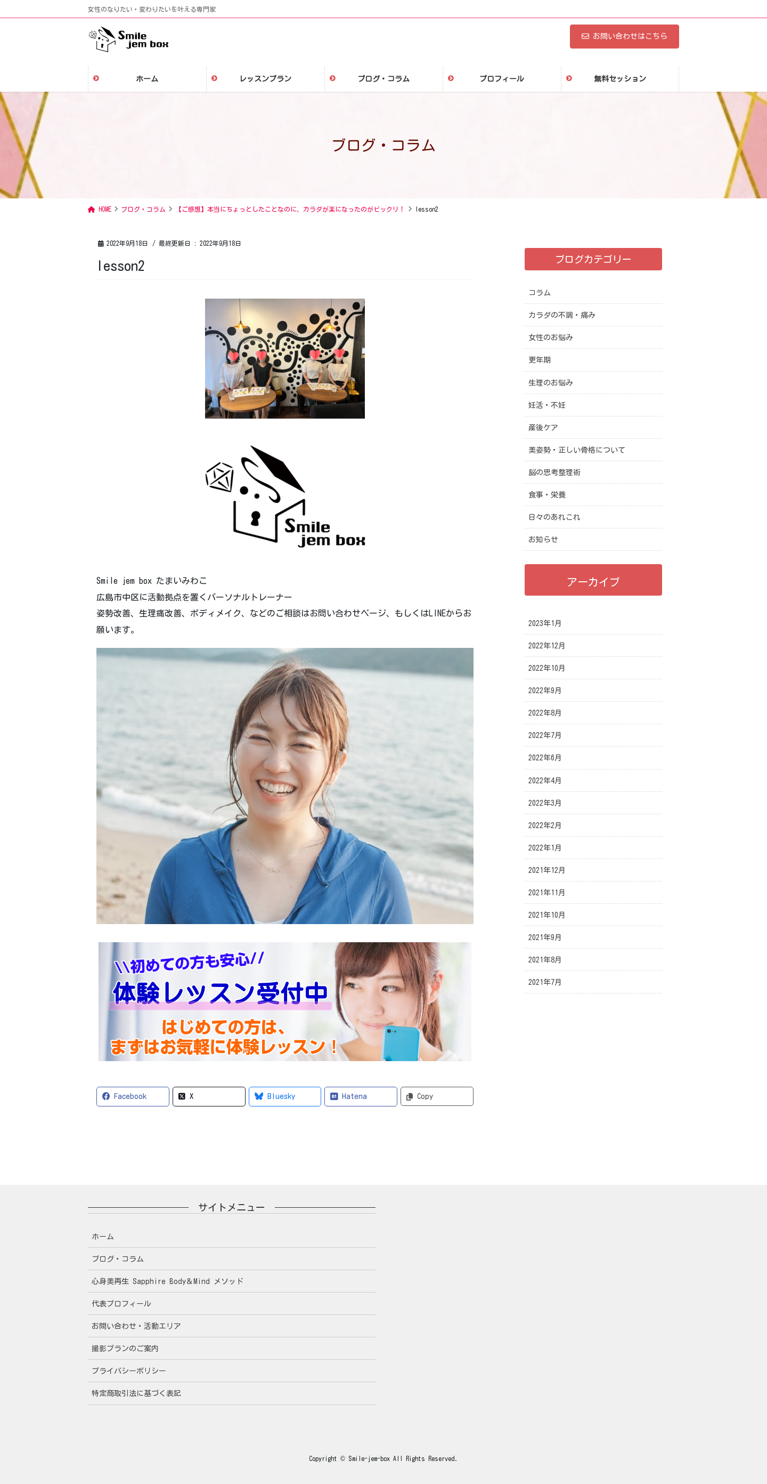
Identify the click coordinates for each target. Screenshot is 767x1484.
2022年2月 (545, 825)
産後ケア (543, 427)
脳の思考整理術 (554, 472)
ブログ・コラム (118, 1259)
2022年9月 (545, 690)
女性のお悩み (550, 337)
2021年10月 (547, 915)
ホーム (103, 1236)
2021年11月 (547, 892)
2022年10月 (547, 668)
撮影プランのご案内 (125, 1348)
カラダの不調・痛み (561, 315)
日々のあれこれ (554, 517)
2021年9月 (545, 937)
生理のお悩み (550, 383)
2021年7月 (545, 982)
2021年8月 (545, 960)
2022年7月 (545, 735)
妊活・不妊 (547, 405)
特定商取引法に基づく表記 (136, 1393)
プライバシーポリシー (129, 1371)
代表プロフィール (121, 1303)
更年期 (539, 360)
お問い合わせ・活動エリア (136, 1326)
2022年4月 (545, 780)
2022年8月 (545, 713)
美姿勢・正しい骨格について (576, 450)
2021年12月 (547, 870)
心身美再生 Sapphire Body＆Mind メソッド (167, 1281)
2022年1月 (545, 848)
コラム (539, 292)
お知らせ (543, 539)
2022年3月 (545, 803)
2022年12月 (547, 645)
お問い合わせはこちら (624, 36)
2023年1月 (545, 623)
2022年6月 (545, 757)
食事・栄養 (547, 495)
